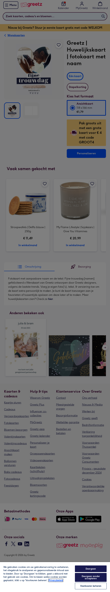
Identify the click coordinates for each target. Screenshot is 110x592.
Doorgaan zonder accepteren (91, 577)
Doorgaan (91, 569)
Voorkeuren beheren (90, 586)
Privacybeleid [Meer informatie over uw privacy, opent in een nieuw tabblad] (56, 580)
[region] (55, 577)
